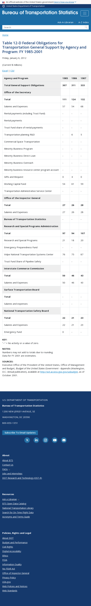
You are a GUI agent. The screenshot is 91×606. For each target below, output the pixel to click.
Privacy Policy (9, 577)
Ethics (5, 555)
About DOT (8, 538)
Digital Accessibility (11, 551)
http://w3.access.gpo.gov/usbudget (59, 371)
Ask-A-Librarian (67, 22)
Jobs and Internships (12, 473)
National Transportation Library (17, 508)
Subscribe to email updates (20, 432)
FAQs (6, 469)
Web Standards (9, 590)
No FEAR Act (8, 568)
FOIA (4, 560)
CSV (12, 70)
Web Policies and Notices (14, 586)
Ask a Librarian (11, 499)
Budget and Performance (15, 542)
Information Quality (12, 564)
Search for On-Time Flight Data (17, 512)
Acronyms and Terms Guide (16, 516)
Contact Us (7, 464)
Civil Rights (7, 546)
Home (5, 35)
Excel (5, 70)
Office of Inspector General (15, 573)
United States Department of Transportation (25, 6)
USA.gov (6, 581)
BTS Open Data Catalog (14, 503)
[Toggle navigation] (85, 13)
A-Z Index (83, 22)
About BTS (7, 460)
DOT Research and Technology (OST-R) (22, 478)
